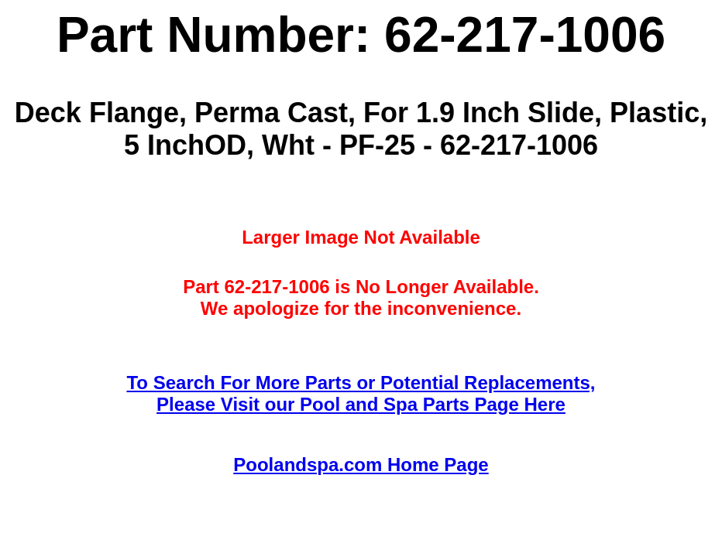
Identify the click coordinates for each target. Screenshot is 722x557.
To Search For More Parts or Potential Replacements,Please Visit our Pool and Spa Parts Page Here (360, 393)
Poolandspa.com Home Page (360, 464)
